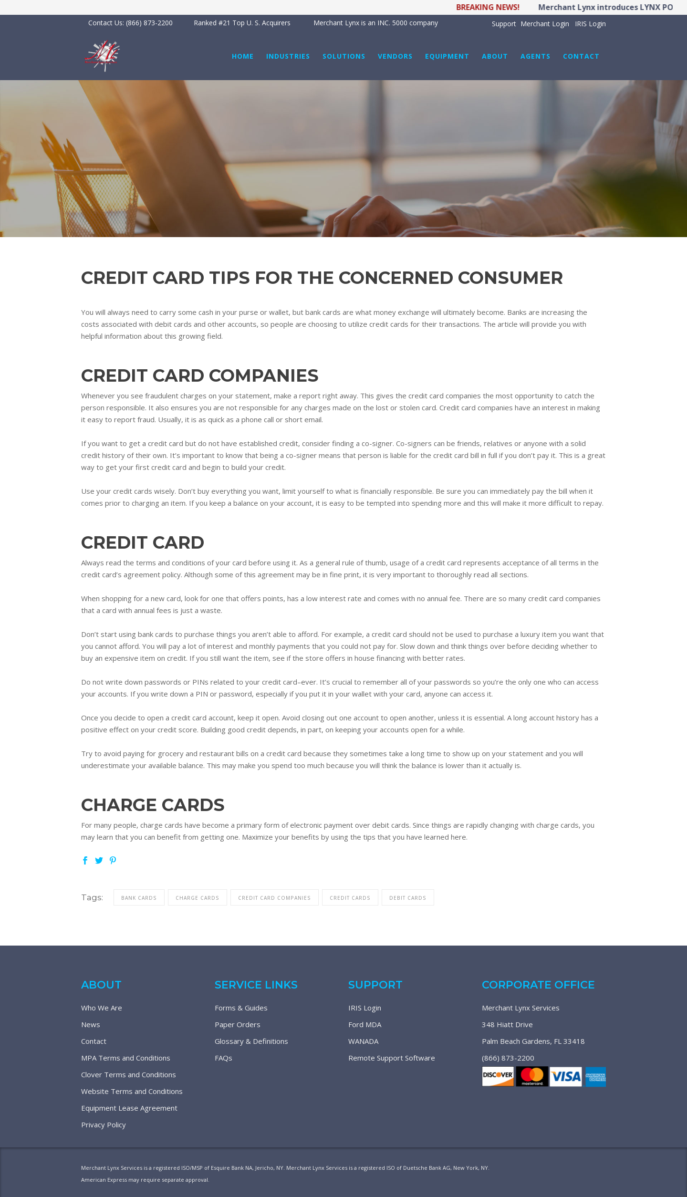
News (90, 1024)
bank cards (139, 898)
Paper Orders (237, 1024)
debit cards (408, 898)
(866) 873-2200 (508, 1057)
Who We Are (101, 1007)
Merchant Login (544, 23)
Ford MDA (364, 1024)
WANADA (363, 1041)
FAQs (223, 1057)
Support (504, 23)
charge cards (197, 898)
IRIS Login (590, 23)
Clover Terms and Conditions (128, 1074)
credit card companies (274, 898)
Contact (93, 1041)
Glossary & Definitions (251, 1041)
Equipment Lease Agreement (129, 1108)
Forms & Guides (241, 1007)
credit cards (350, 898)
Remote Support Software (391, 1057)
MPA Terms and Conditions (125, 1057)
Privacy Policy (103, 1124)
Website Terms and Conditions (132, 1091)
